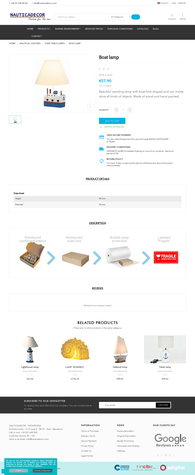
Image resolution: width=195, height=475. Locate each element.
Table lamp (165, 367)
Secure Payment (88, 441)
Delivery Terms (88, 436)
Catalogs (121, 450)
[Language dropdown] (162, 3)
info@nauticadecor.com (45, 3)
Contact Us (86, 450)
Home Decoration (30, 371)
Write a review (105, 75)
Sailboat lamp (120, 367)
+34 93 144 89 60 (18, 3)
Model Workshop (125, 441)
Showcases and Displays (128, 446)
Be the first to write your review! (97, 305)
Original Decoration (126, 436)
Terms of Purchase (90, 431)
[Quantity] (123, 110)
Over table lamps (75, 371)
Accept (18, 470)
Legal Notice (87, 455)
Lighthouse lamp (30, 367)
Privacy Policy (87, 446)
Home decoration (125, 431)
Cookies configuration (42, 471)
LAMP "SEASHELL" (75, 367)
